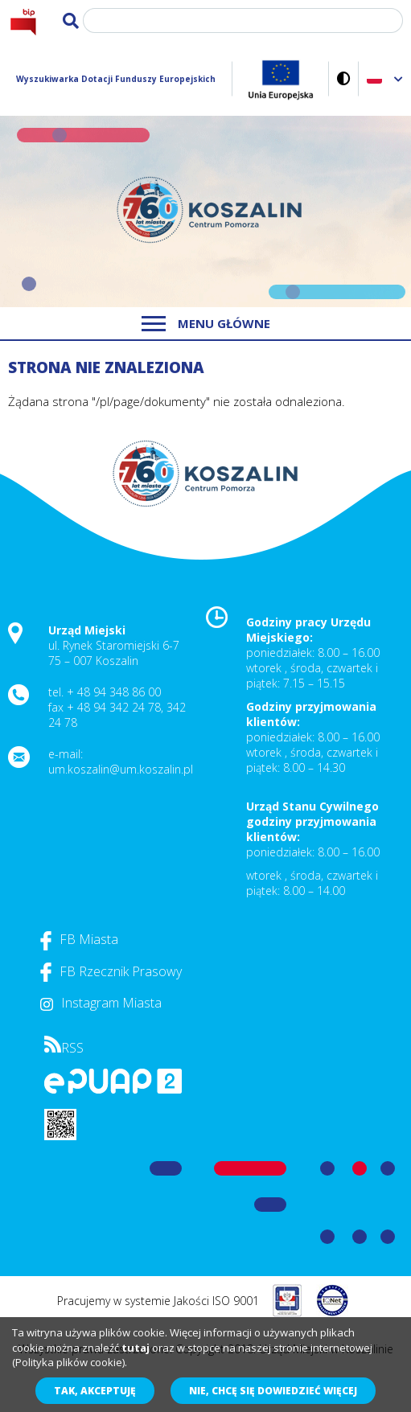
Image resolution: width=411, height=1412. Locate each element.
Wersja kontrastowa (344, 78)
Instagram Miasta (101, 1003)
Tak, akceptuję (95, 1391)
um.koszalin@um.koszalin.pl (120, 769)
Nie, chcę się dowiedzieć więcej (273, 1391)
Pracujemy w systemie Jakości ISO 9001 (158, 1300)
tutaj (135, 1347)
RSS (64, 1048)
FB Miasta (79, 939)
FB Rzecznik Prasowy (111, 971)
